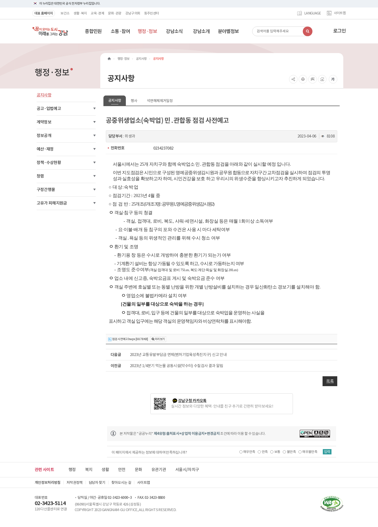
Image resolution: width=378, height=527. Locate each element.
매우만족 (247, 452)
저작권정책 (75, 482)
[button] (93, 31)
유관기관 (158, 469)
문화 (138, 469)
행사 (134, 100)
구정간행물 (46, 189)
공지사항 (44, 95)
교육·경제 (97, 13)
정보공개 (44, 135)
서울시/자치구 (187, 469)
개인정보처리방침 (48, 482)
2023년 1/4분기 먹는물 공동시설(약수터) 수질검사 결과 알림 (176, 365)
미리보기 (160, 339)
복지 (89, 469)
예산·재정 (45, 149)
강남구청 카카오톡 (192, 400)
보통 (276, 452)
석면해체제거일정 (160, 100)
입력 (326, 451)
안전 (122, 469)
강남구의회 (132, 13)
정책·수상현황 (49, 162)
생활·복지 (80, 13)
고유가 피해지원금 (52, 203)
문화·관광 (115, 13)
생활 (105, 469)
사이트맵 (340, 13)
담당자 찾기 (97, 482)
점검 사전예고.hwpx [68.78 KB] (128, 339)
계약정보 (44, 122)
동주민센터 (151, 13)
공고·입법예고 (49, 108)
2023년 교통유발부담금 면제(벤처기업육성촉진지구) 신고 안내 (178, 354)
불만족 (289, 452)
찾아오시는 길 (121, 482)
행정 (72, 469)
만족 (263, 452)
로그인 (339, 31)
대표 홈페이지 (43, 13)
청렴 (40, 176)
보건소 (65, 13)
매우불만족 (308, 452)
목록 (330, 381)
